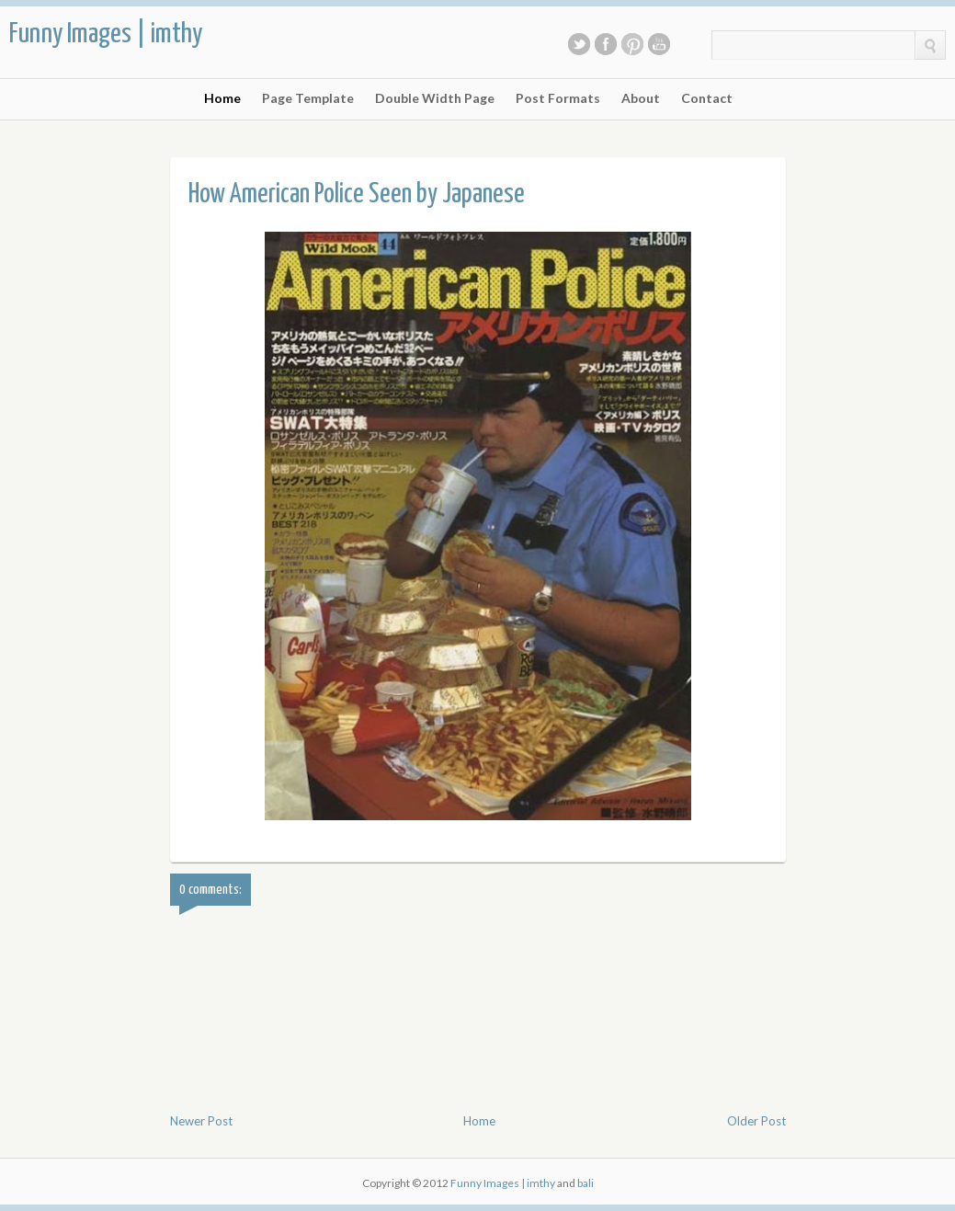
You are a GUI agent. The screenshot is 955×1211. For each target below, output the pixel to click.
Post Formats (558, 98)
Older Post (756, 1121)
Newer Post (201, 1121)
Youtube (659, 44)
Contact (707, 98)
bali (585, 1183)
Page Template (308, 98)
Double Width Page (435, 98)
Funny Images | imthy (105, 34)
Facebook (606, 44)
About (640, 98)
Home (222, 98)
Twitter (579, 44)
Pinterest (632, 44)
